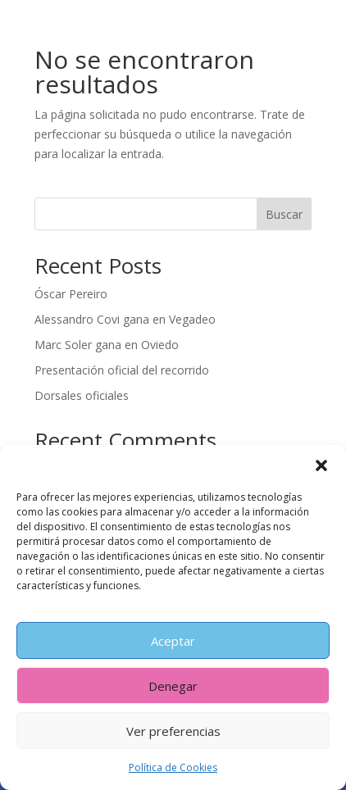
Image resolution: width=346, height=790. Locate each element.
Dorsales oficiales (81, 395)
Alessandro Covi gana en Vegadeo (125, 319)
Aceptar (173, 641)
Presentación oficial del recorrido (121, 370)
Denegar (173, 686)
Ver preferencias (173, 731)
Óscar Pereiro (70, 294)
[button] (321, 465)
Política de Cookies (173, 767)
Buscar (284, 214)
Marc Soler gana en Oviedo (106, 344)
